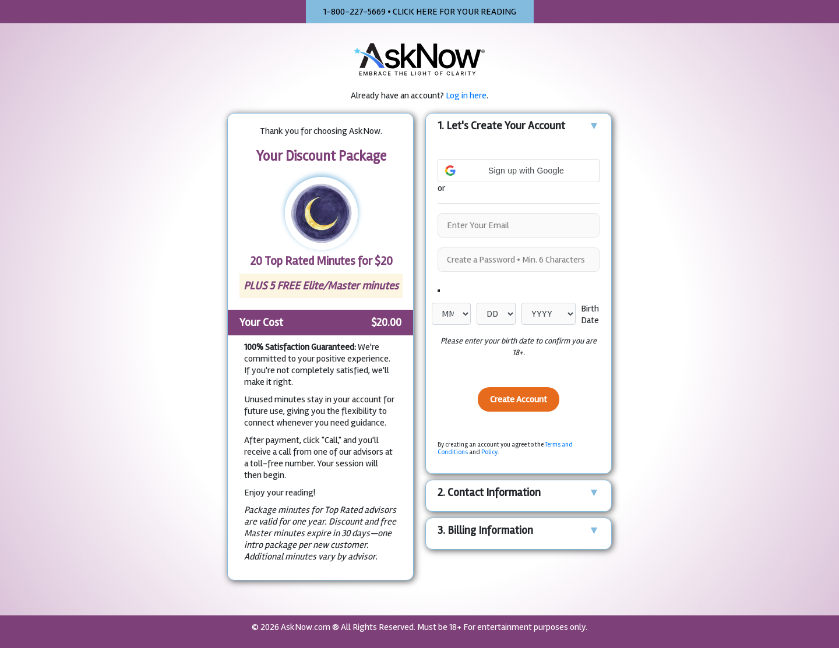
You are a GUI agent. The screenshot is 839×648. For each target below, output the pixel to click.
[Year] (548, 314)
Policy (489, 452)
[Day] (496, 314)
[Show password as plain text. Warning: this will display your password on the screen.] (439, 290)
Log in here (466, 95)
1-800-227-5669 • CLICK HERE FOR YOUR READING (419, 11)
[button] (519, 149)
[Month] (451, 314)
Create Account (518, 399)
